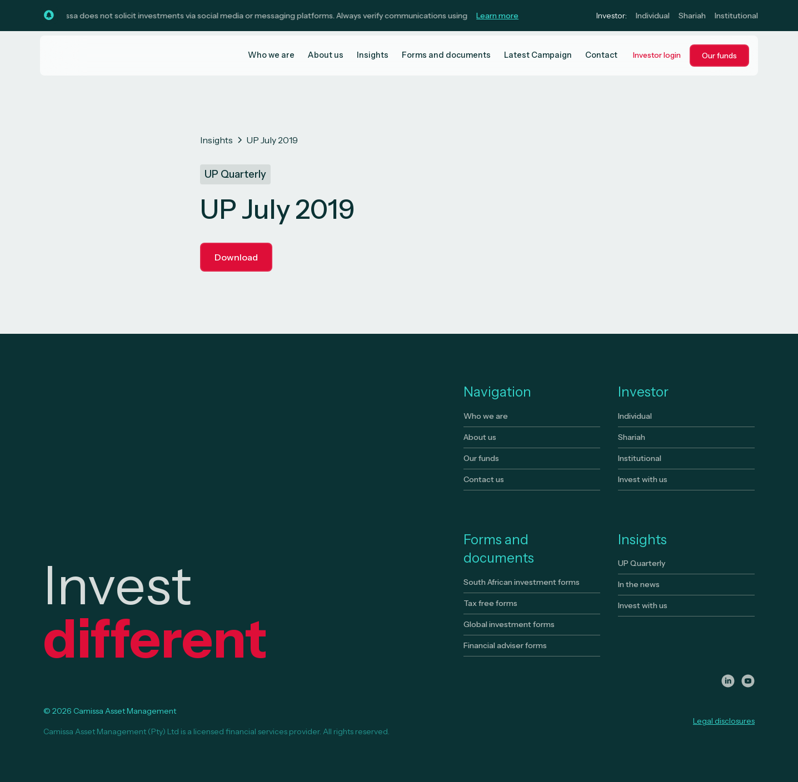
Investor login (657, 55)
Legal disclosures (724, 721)
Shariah (692, 16)
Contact (601, 55)
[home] (93, 55)
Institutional (736, 16)
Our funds (719, 55)
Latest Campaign (538, 55)
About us (325, 55)
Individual (653, 16)
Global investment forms (509, 624)
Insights (372, 55)
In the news (639, 584)
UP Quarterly (641, 563)
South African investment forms (521, 582)
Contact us (483, 479)
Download (236, 257)
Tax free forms (490, 603)
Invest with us (642, 479)
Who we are (271, 55)
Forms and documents (446, 55)
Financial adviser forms (505, 645)
